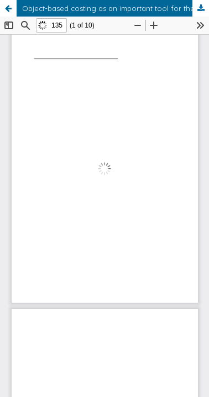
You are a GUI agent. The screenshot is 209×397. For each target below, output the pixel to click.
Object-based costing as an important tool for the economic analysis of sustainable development (115, 8)
